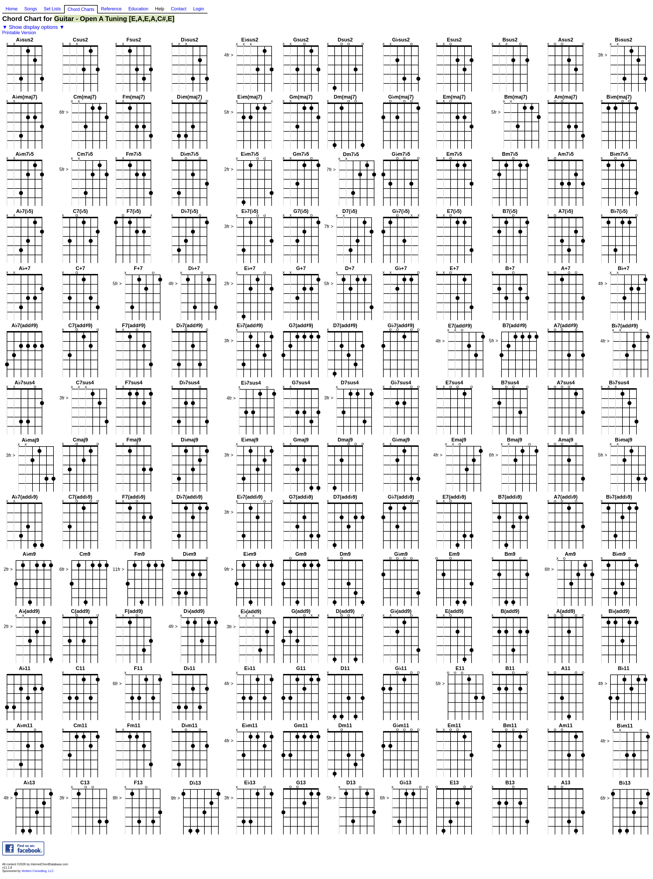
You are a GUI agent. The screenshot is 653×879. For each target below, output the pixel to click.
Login (198, 8)
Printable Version (19, 32)
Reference (111, 8)
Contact (178, 8)
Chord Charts (80, 9)
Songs (30, 8)
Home (12, 8)
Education (138, 8)
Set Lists (52, 8)
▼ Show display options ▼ (33, 27)
